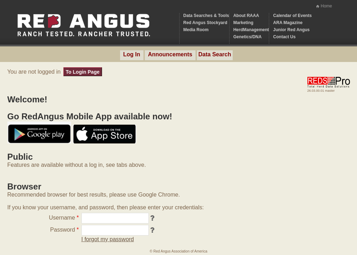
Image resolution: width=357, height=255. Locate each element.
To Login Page (83, 72)
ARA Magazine (287, 22)
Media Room (196, 29)
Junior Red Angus (291, 29)
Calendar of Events (292, 15)
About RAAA (246, 15)
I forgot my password (107, 239)
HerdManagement (251, 29)
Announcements (170, 54)
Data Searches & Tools (206, 15)
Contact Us (284, 36)
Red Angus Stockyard (205, 22)
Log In (131, 54)
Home (326, 6)
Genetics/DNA (247, 36)
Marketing (243, 22)
